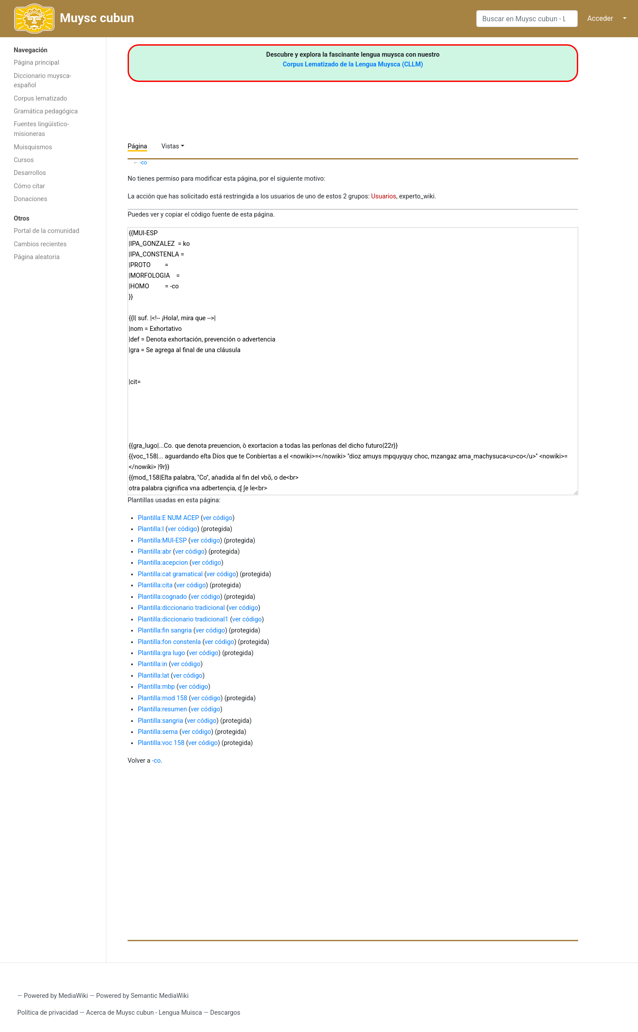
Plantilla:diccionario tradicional (181, 608)
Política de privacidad (47, 1012)
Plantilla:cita (155, 585)
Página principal (36, 62)
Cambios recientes (40, 244)
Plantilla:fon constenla (169, 642)
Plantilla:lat (153, 675)
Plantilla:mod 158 (162, 698)
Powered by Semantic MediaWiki (142, 996)
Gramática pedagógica (46, 111)
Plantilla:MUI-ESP (162, 540)
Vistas (170, 146)
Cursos (24, 160)
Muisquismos (33, 147)
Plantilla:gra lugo (161, 653)
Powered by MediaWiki (56, 996)
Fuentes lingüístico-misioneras (41, 129)
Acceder (600, 18)
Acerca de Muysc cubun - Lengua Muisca (144, 1012)
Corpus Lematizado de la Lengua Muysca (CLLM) (353, 64)
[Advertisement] (53, 406)
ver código (218, 518)
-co (143, 162)
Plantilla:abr (154, 551)
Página (137, 146)
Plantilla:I (151, 529)
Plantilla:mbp (156, 687)
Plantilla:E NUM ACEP (168, 518)
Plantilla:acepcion (163, 562)
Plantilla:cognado (162, 597)
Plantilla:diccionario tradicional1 (183, 619)
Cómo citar (29, 186)
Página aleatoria (37, 257)
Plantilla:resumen (162, 709)
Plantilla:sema (158, 732)
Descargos (225, 1012)
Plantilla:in (152, 664)
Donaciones (30, 199)
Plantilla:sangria (160, 721)
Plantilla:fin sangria (165, 630)
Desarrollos (30, 173)
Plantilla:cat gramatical (170, 574)
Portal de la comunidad (46, 231)
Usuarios (384, 196)
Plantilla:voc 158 (161, 743)
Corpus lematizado (40, 98)
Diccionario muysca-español (42, 80)
